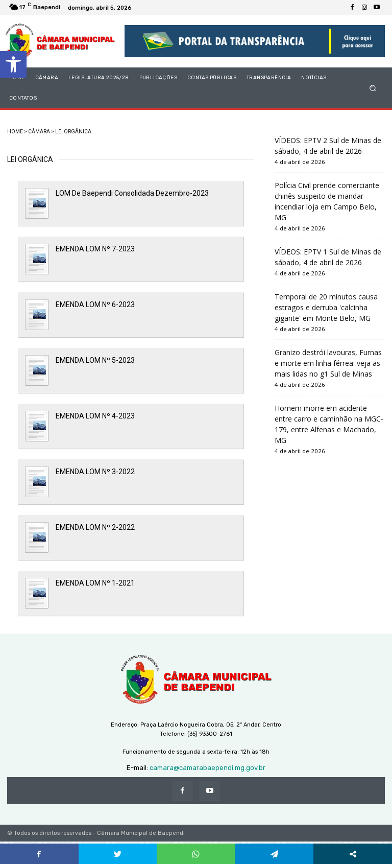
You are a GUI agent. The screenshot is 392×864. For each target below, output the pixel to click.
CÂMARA (39, 131)
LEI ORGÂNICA (73, 131)
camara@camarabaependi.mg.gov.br (207, 768)
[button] (13, 64)
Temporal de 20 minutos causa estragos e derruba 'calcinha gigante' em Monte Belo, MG (326, 307)
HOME (15, 131)
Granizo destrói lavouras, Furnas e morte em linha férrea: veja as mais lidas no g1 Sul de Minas (328, 363)
